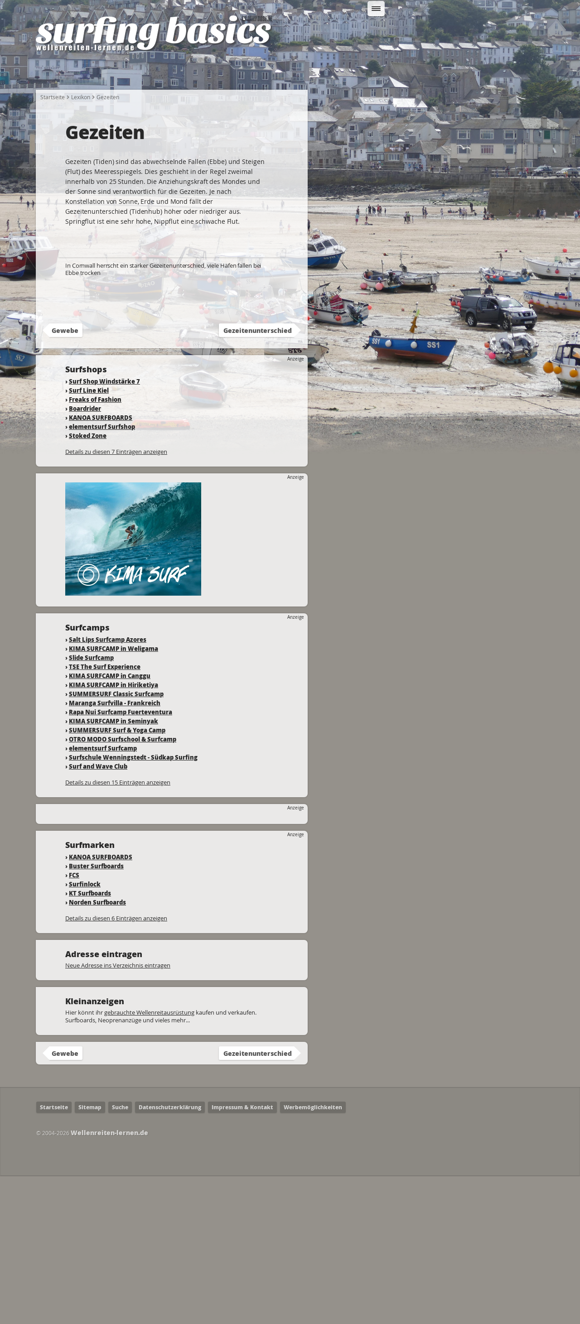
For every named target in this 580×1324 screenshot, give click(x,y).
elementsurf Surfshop (102, 575)
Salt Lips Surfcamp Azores (107, 788)
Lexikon (471, 73)
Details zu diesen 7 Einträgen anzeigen (116, 600)
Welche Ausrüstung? (205, 73)
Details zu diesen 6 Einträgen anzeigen (116, 1067)
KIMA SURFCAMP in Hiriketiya (113, 833)
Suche (120, 1256)
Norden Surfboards (97, 1050)
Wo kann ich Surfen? (351, 73)
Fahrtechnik (278, 73)
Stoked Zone (87, 584)
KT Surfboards (90, 1041)
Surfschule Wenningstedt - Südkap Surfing (133, 905)
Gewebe (65, 478)
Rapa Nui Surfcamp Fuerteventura (120, 860)
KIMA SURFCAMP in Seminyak (113, 869)
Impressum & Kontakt (242, 1256)
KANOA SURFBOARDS (100, 566)
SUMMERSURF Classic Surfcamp (116, 842)
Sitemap (90, 1256)
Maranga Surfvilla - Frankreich (114, 851)
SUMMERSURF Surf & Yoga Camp (117, 878)
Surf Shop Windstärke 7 (104, 529)
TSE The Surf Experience (104, 815)
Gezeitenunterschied (257, 478)
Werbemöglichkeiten (313, 1256)
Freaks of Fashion (95, 548)
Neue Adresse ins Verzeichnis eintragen (117, 1114)
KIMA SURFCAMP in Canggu (109, 824)
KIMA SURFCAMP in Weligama (113, 797)
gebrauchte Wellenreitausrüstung (149, 1161)
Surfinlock (85, 1032)
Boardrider (85, 557)
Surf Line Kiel (89, 538)
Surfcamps (421, 73)
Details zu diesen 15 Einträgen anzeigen (117, 931)
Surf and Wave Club (98, 914)
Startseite (59, 73)
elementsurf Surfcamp (103, 896)
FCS (74, 1023)
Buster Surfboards (96, 1014)
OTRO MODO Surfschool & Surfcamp (122, 887)
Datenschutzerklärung (170, 1256)
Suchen (469, 33)
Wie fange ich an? (123, 73)
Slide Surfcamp (91, 806)
